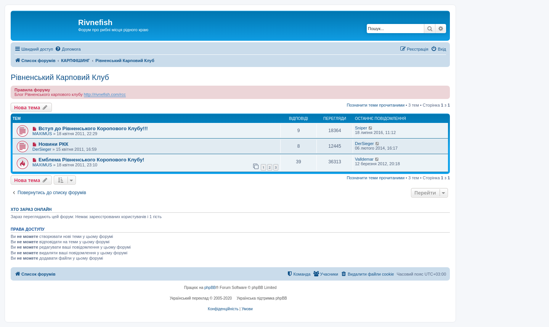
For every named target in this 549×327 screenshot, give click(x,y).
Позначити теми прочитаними (376, 105)
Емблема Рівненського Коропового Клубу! (91, 160)
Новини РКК (53, 144)
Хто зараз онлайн (31, 209)
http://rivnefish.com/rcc (105, 94)
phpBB (210, 288)
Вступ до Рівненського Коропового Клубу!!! (93, 128)
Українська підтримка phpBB (262, 298)
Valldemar (364, 159)
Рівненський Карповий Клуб (60, 77)
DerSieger (41, 149)
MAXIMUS (42, 133)
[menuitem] (67, 49)
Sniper (361, 128)
